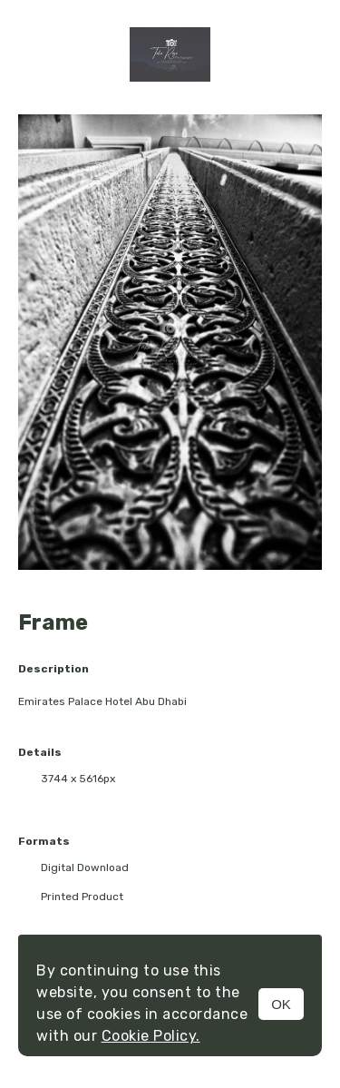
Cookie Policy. (151, 1035)
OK (281, 1004)
